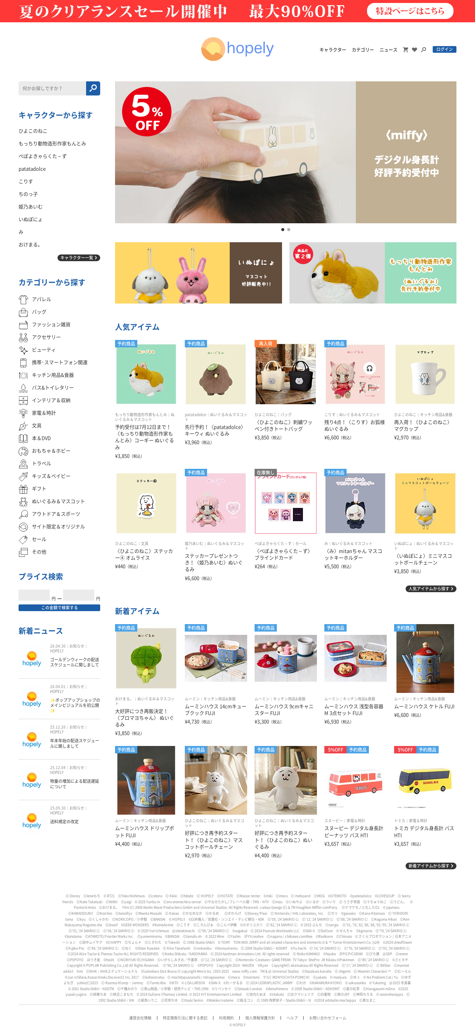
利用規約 (226, 1018)
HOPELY (56, 651)
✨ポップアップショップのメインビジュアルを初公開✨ (75, 705)
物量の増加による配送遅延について (74, 783)
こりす (329, 414)
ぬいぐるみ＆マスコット (359, 414)
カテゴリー (363, 50)
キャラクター (333, 50)
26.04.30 (58, 646)
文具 (144, 543)
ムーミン (192, 699)
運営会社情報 (140, 1018)
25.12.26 (58, 727)
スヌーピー (333, 821)
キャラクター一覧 (76, 258)
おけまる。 (124, 699)
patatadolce (195, 414)
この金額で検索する (59, 608)
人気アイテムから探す (429, 589)
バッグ (286, 414)
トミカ (399, 821)
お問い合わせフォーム (327, 1018)
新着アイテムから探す (429, 866)
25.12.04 (58, 767)
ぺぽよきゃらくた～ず (273, 543)
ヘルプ (292, 1018)
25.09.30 (58, 808)
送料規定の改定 (64, 822)
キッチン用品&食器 (436, 414)
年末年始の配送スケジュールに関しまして (74, 743)
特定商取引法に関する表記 (185, 1018)
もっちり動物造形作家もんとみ (141, 414)
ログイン (444, 49)
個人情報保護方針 (260, 1018)
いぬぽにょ (403, 543)
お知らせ (76, 646)
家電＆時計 (356, 821)
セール (301, 543)
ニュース (388, 50)
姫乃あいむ (194, 543)
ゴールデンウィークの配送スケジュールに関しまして (74, 662)
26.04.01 (58, 686)
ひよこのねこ (266, 414)
